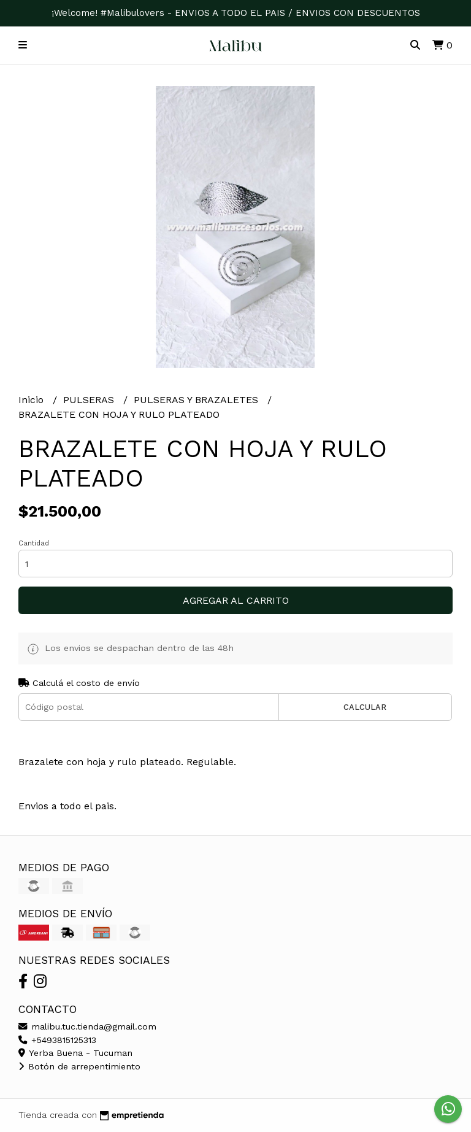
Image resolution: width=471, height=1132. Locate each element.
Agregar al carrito (236, 600)
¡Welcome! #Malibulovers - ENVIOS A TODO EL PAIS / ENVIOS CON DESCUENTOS (236, 12)
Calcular (364, 707)
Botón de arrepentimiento (79, 1066)
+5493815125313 (57, 1040)
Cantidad (33, 543)
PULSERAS (90, 400)
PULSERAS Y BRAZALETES (197, 400)
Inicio (32, 400)
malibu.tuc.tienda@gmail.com (87, 1026)
